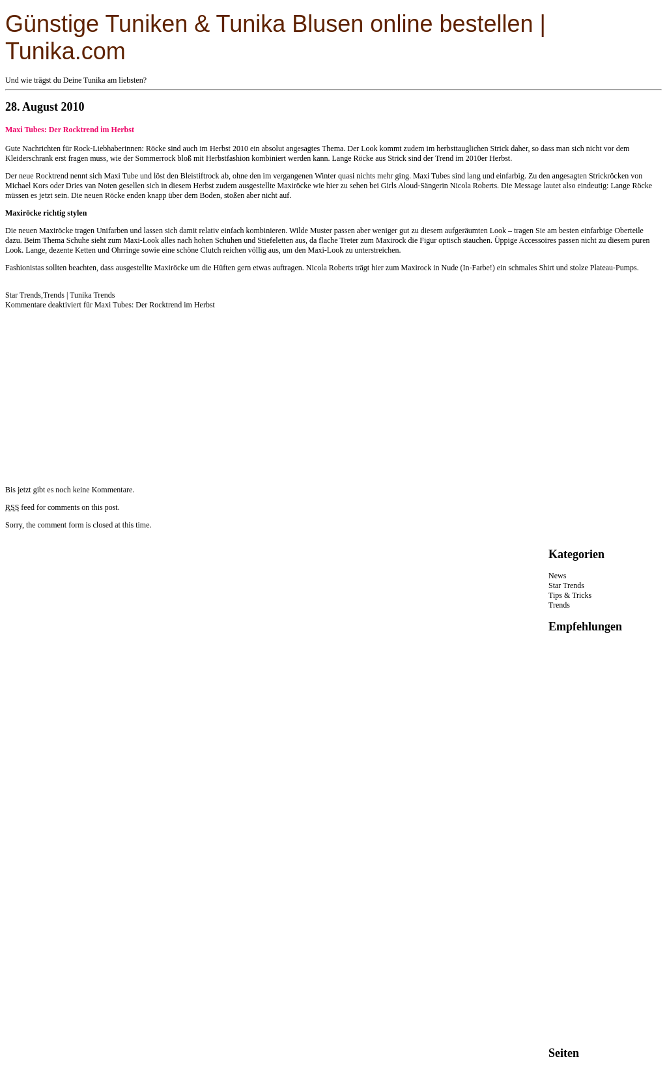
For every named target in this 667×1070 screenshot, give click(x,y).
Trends (53, 295)
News (557, 575)
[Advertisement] (103, 391)
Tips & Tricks (569, 595)
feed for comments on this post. (62, 507)
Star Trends (23, 295)
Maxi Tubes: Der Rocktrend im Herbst (69, 129)
